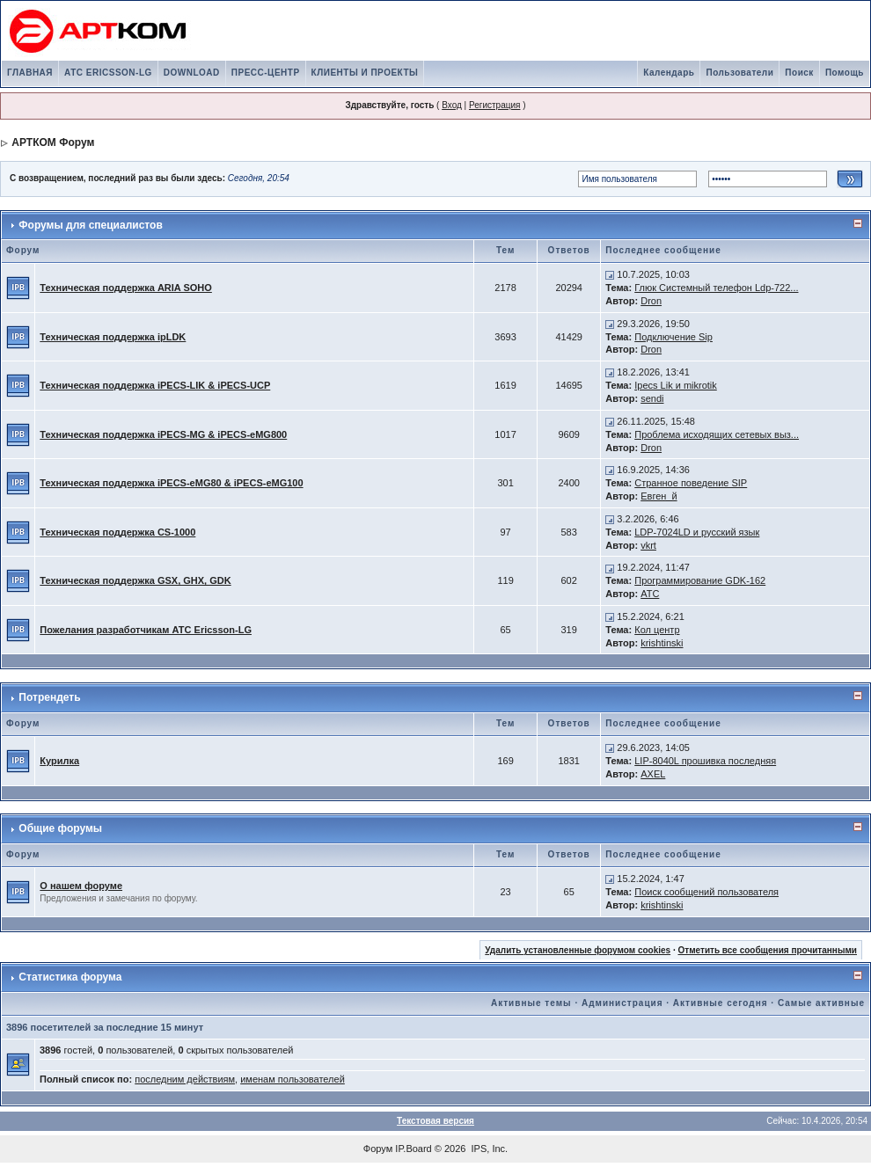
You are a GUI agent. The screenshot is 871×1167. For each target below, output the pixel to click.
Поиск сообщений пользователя (706, 891)
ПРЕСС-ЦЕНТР (265, 72)
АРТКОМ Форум (52, 142)
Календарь (668, 72)
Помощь (844, 72)
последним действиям (185, 1079)
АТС (649, 593)
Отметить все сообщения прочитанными (767, 950)
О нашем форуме (81, 885)
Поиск (799, 72)
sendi (651, 398)
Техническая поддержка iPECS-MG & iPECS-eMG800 (163, 434)
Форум (377, 1148)
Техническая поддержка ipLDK (113, 337)
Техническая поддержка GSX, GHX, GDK (135, 580)
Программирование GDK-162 (699, 580)
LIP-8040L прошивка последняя (705, 760)
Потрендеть (49, 697)
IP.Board (413, 1148)
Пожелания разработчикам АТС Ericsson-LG (146, 629)
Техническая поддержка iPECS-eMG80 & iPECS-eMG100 (171, 483)
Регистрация (494, 105)
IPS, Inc (489, 1148)
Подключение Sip (673, 337)
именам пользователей (292, 1079)
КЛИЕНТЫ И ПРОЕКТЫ (365, 72)
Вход (452, 105)
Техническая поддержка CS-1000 (117, 532)
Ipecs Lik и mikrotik (675, 385)
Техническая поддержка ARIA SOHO (126, 287)
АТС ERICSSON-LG (108, 72)
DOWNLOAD (192, 72)
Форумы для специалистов (90, 225)
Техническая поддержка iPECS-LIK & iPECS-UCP (155, 385)
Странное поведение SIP (690, 483)
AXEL (652, 774)
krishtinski (661, 643)
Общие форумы (60, 828)
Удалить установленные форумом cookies (577, 950)
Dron (651, 300)
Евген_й (658, 496)
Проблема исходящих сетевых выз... (716, 434)
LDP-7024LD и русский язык (696, 532)
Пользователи (739, 72)
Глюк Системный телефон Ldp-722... (716, 287)
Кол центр (656, 629)
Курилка (59, 760)
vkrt (648, 545)
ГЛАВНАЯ (30, 72)
